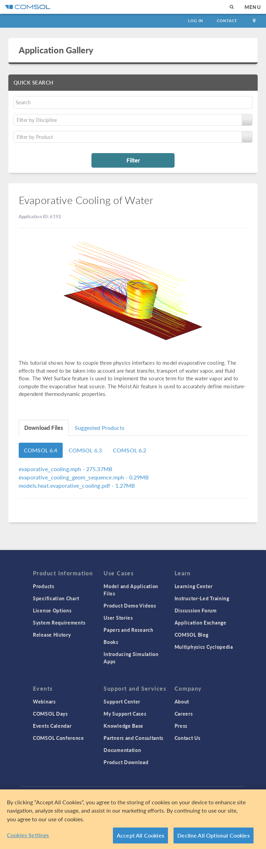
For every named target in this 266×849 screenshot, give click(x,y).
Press (181, 725)
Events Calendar (52, 725)
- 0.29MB (84, 477)
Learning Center (194, 586)
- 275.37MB (65, 469)
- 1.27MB (77, 485)
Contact (227, 20)
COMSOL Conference (58, 737)
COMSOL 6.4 (40, 450)
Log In (195, 20)
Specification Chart (56, 598)
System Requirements (59, 622)
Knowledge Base (123, 725)
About (182, 701)
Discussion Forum (196, 610)
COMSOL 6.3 (85, 450)
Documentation (122, 749)
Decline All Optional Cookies (213, 835)
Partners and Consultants (133, 737)
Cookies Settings (28, 835)
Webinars (44, 701)
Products (43, 586)
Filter (133, 160)
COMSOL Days (50, 713)
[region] (133, 819)
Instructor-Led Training (202, 598)
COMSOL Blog (192, 634)
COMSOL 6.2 (130, 450)
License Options (52, 610)
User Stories (118, 617)
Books (111, 641)
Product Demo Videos (130, 605)
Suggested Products (99, 428)
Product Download (126, 762)
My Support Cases (125, 713)
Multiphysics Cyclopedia (204, 646)
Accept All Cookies (140, 835)
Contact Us (188, 737)
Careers (184, 713)
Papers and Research (128, 629)
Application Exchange (201, 622)
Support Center (122, 701)
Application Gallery (56, 50)
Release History (52, 634)
